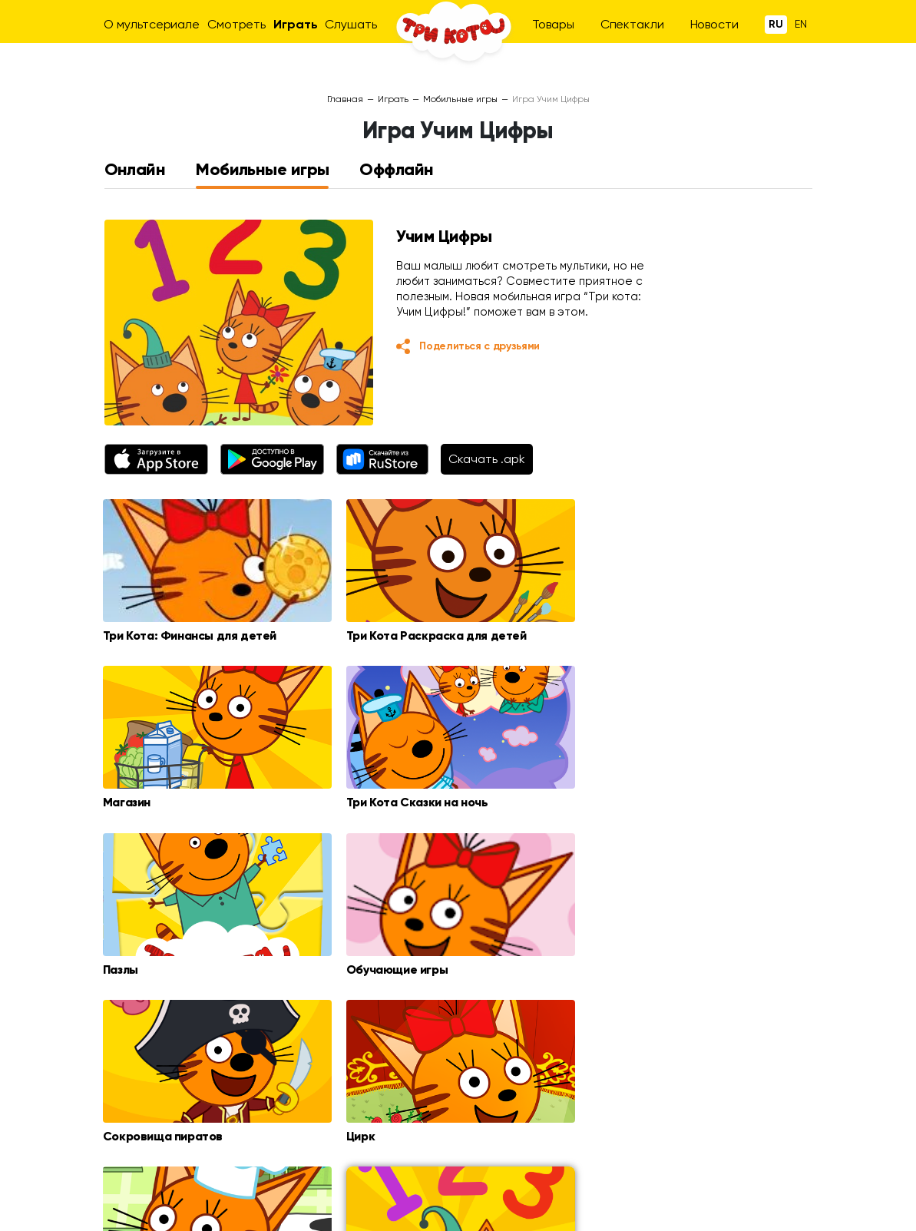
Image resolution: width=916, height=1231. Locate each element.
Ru (776, 24)
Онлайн (135, 170)
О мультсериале (152, 24)
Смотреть (236, 24)
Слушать (350, 24)
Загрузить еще (458, 1033)
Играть (295, 24)
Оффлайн (396, 170)
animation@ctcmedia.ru (750, 1172)
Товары (553, 24)
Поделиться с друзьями (479, 345)
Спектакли (632, 24)
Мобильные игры (460, 99)
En (801, 24)
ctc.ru (250, 1206)
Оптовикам (718, 1157)
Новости (714, 24)
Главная (345, 99)
